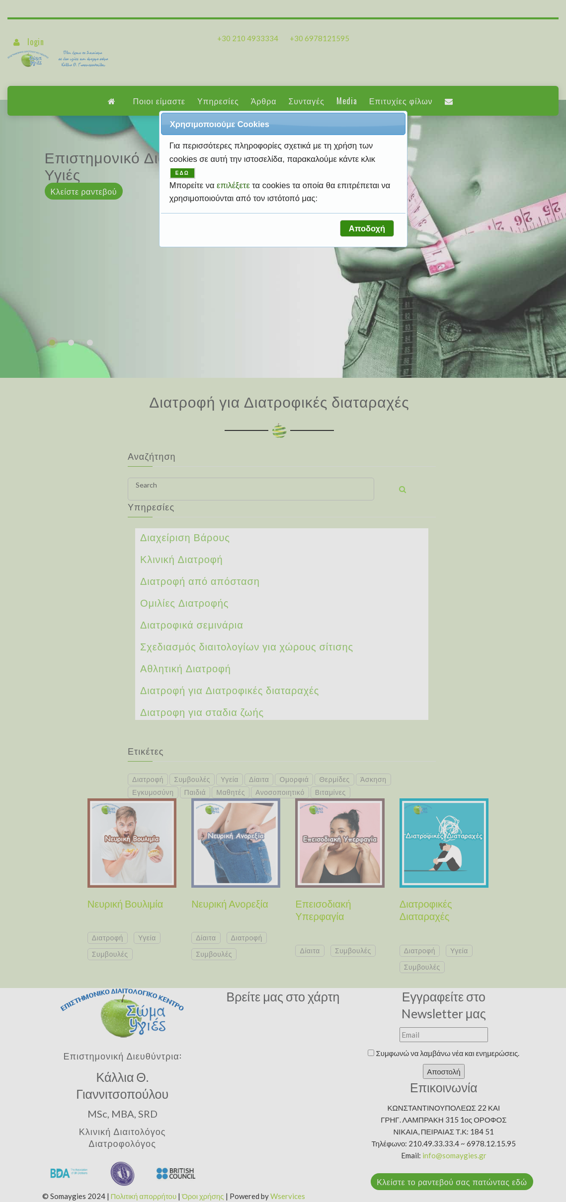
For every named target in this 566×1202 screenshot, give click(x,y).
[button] (367, 228)
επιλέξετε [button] (234, 185)
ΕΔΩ (182, 173)
